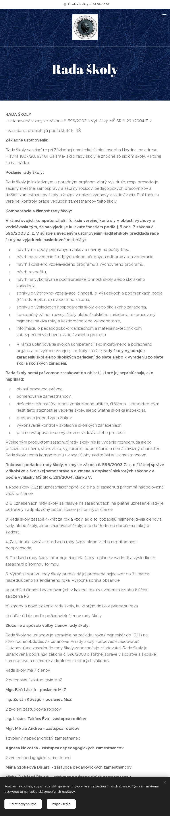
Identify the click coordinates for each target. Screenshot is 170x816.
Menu (164, 14)
